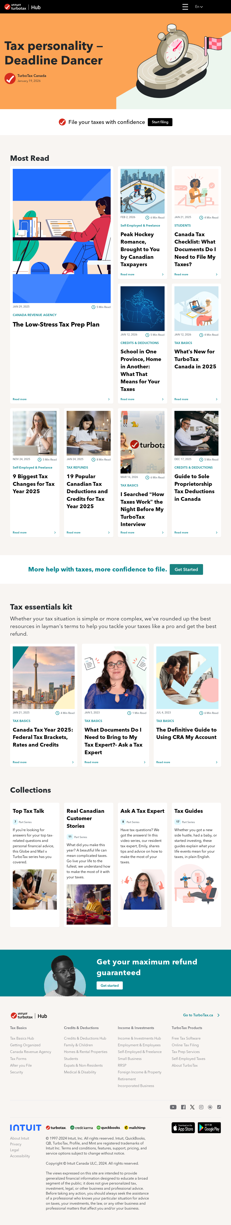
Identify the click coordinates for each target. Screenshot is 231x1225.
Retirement (127, 1079)
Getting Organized (25, 1045)
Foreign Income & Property (139, 1072)
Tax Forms (18, 1059)
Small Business (130, 1059)
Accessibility (20, 1156)
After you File (21, 1065)
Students (71, 1059)
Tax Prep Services (186, 1052)
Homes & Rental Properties (85, 1052)
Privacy (15, 1144)
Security (16, 1072)
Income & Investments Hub (139, 1038)
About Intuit (19, 1138)
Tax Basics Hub (22, 1038)
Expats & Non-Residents (83, 1065)
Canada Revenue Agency (30, 1052)
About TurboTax (185, 1065)
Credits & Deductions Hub (85, 1038)
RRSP (122, 1065)
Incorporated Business (136, 1086)
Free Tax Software (186, 1038)
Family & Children (78, 1045)
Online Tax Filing (185, 1045)
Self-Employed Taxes (188, 1059)
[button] (212, 6)
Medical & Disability (80, 1072)
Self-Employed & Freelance (140, 1052)
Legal (14, 1150)
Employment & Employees (139, 1045)
